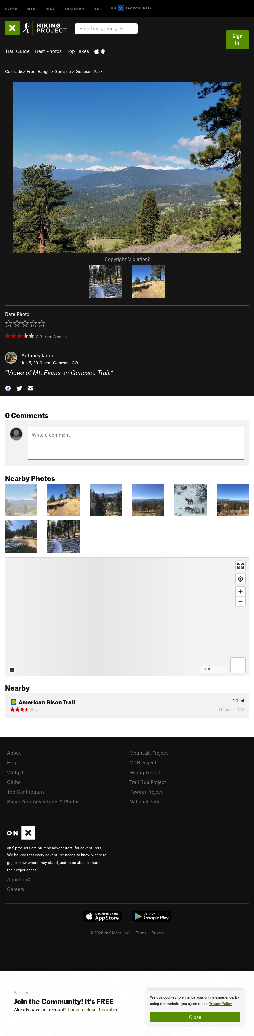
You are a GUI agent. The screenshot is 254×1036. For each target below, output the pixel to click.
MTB (31, 8)
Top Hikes (78, 51)
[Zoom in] (240, 591)
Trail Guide (17, 51)
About (14, 753)
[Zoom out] (240, 601)
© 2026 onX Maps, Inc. (110, 932)
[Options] (238, 665)
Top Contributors (26, 792)
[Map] (127, 617)
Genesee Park (89, 71)
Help (12, 762)
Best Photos (48, 51)
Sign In (237, 39)
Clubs (13, 782)
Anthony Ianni (37, 355)
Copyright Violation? (127, 259)
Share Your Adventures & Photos (43, 801)
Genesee (62, 71)
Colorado (13, 71)
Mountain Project (148, 753)
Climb (11, 8)
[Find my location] (240, 579)
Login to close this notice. (94, 1009)
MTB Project (142, 762)
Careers (15, 889)
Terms (141, 932)
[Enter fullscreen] (240, 566)
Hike (50, 8)
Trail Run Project (147, 782)
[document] (195, 1008)
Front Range (38, 71)
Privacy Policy (220, 1004)
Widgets (16, 772)
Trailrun (74, 8)
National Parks (145, 801)
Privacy (158, 932)
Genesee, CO (65, 362)
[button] (8, 388)
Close (195, 1017)
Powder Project (146, 792)
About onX (19, 879)
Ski (97, 8)
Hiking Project (145, 772)
